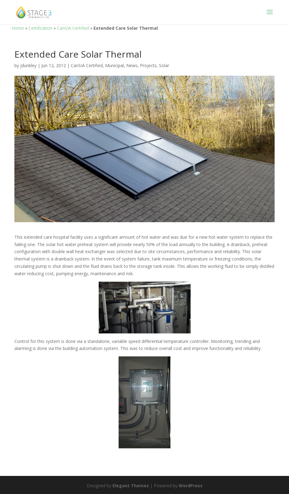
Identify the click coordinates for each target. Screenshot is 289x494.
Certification (40, 28)
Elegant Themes (130, 485)
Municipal (114, 65)
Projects (148, 65)
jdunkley (28, 65)
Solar (164, 65)
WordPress (191, 485)
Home (18, 28)
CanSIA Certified (73, 28)
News (132, 65)
